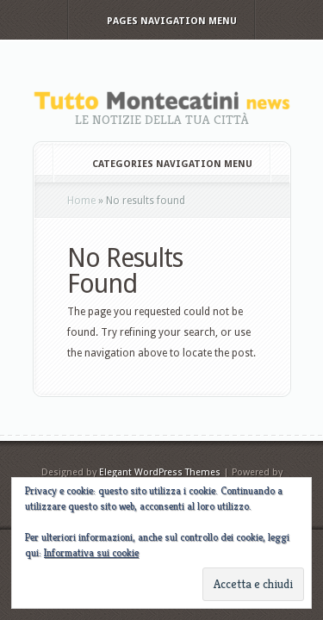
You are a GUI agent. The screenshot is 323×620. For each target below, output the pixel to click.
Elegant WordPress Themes (160, 472)
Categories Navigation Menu (160, 164)
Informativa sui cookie (91, 552)
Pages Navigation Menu (160, 21)
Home (81, 201)
